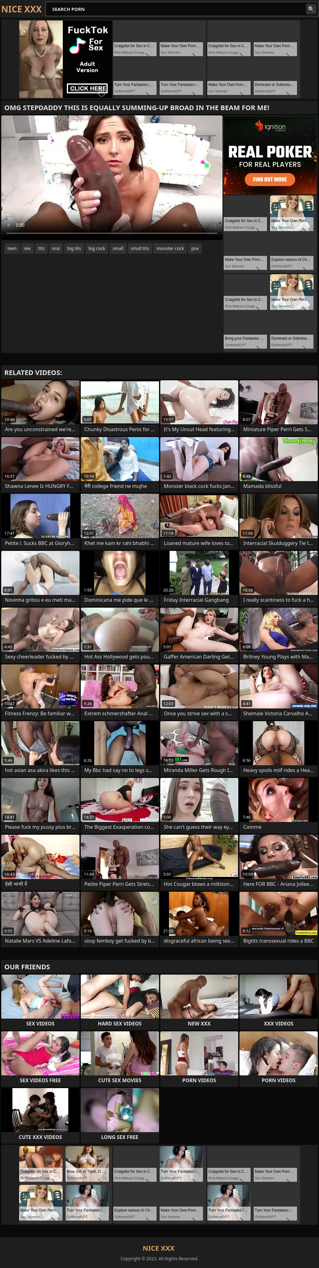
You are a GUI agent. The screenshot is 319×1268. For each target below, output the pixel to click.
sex (27, 248)
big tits (74, 248)
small (118, 248)
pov (195, 248)
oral (56, 248)
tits (41, 248)
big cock (96, 248)
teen (12, 248)
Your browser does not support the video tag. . (111, 177)
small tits (140, 248)
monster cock (170, 248)
